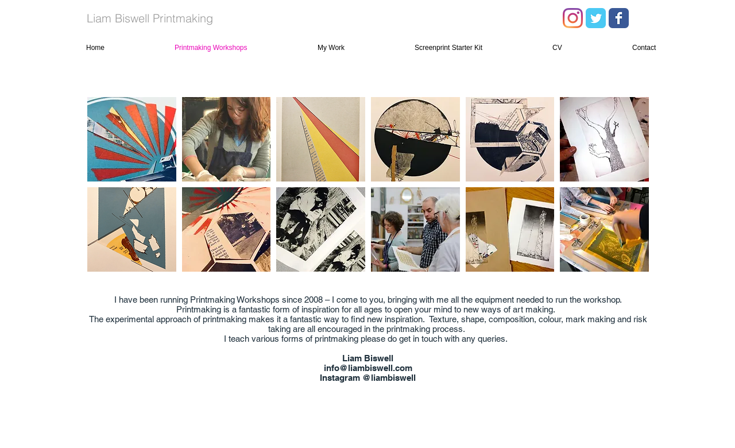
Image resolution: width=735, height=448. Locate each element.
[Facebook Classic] (619, 18)
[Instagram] (573, 18)
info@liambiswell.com (368, 368)
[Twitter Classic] (596, 18)
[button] (131, 139)
